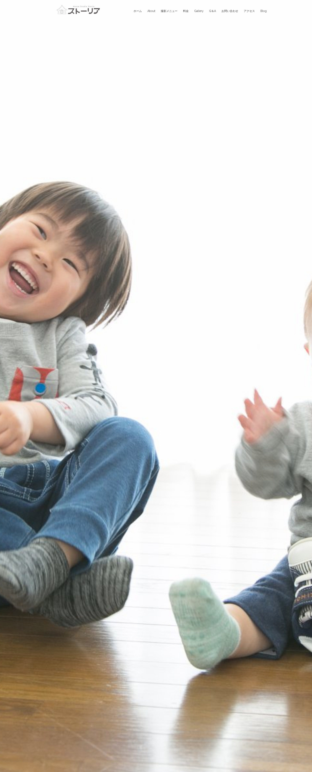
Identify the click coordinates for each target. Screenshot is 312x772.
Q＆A (212, 11)
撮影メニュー (169, 11)
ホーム (138, 11)
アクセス (249, 11)
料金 (186, 11)
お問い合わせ (229, 11)
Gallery (199, 11)
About (151, 11)
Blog (263, 11)
